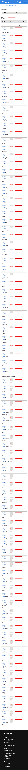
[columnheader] (5, 21)
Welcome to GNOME (8, 739)
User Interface (8, 13)
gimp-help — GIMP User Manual (4, 29)
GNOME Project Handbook (9, 753)
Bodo (14, 5)
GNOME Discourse (8, 756)
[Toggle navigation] (25, 2)
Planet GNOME (7, 766)
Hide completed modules (21, 17)
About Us (6, 737)
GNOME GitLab (7, 758)
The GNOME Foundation (9, 745)
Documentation (7, 752)
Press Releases (7, 763)
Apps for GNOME (7, 755)
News (5, 761)
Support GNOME (7, 740)
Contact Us (6, 744)
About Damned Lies (8, 736)
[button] (20, 2)
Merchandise (6, 742)
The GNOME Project (9, 734)
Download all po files (20, 13)
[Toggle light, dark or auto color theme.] (17, 2)
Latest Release (7, 765)
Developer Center (8, 750)
